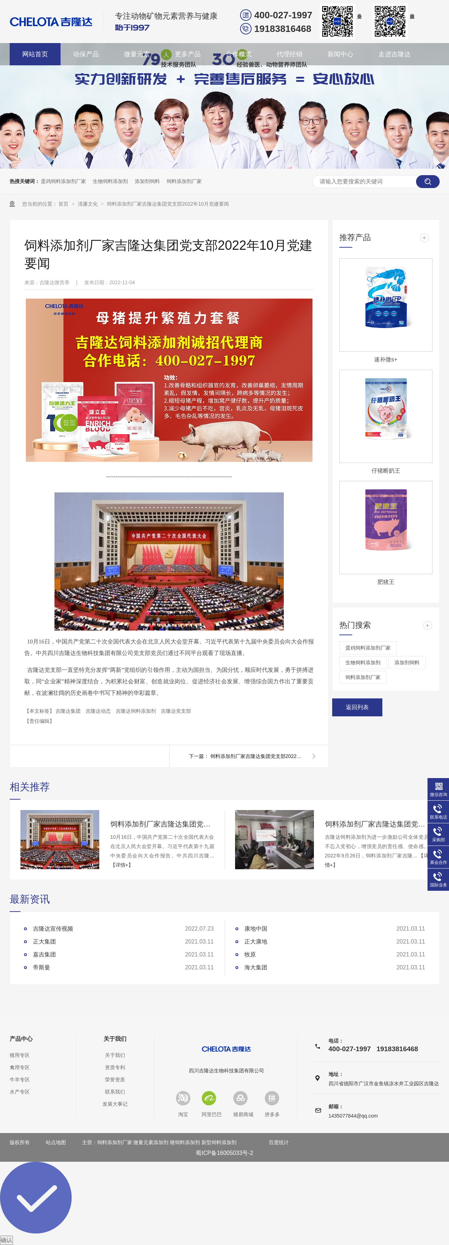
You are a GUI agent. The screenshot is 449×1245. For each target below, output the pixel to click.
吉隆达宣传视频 (53, 929)
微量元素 (137, 54)
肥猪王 (386, 582)
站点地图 (56, 1142)
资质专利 (115, 1067)
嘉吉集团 (44, 954)
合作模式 (239, 54)
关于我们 (115, 1039)
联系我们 (115, 1092)
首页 (64, 204)
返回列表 (357, 707)
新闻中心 (340, 54)
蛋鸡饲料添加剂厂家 (63, 181)
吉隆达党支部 (176, 711)
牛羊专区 (20, 1079)
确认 (6, 1240)
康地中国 (255, 929)
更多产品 (188, 54)
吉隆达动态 (99, 711)
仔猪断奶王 (386, 471)
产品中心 (21, 1039)
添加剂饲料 (147, 181)
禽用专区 (20, 1067)
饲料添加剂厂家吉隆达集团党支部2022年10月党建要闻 (168, 204)
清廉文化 (88, 204)
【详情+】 (121, 865)
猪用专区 (20, 1055)
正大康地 (255, 942)
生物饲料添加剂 (110, 181)
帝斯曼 (41, 967)
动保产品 (86, 54)
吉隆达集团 (69, 711)
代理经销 (289, 54)
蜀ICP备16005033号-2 (224, 1153)
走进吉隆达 (394, 54)
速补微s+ (385, 359)
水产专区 (20, 1092)
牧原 (250, 954)
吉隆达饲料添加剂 (136, 711)
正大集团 (44, 942)
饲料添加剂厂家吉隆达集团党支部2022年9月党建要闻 (257, 756)
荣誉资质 (115, 1079)
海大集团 (255, 967)
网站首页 (35, 54)
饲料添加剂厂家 (184, 181)
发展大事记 (115, 1104)
